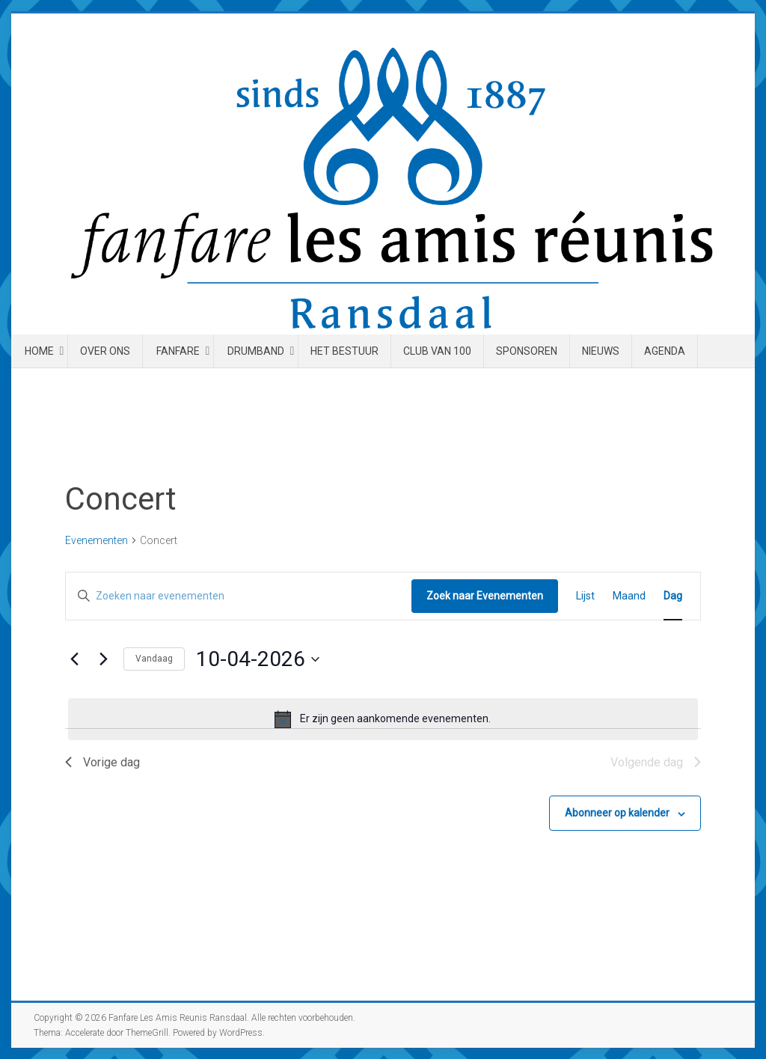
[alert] (383, 719)
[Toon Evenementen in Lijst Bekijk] (585, 596)
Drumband (255, 351)
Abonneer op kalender (617, 813)
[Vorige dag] (74, 659)
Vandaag (154, 658)
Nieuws (600, 351)
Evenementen (96, 540)
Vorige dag (102, 762)
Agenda (664, 351)
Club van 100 (437, 351)
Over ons (105, 351)
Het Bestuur (344, 351)
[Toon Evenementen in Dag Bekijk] (673, 596)
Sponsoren (526, 351)
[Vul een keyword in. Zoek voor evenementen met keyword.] (238, 596)
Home (39, 351)
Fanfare (178, 351)
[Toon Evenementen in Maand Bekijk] (629, 596)
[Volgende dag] (103, 659)
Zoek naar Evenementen (484, 596)
